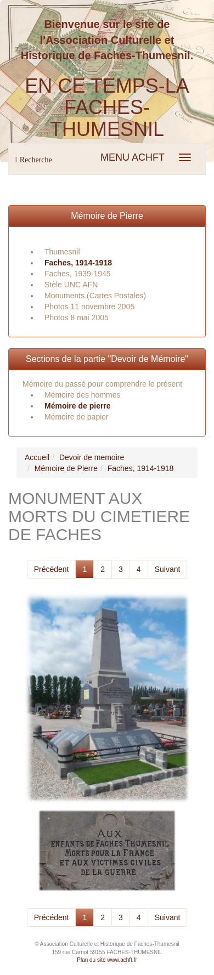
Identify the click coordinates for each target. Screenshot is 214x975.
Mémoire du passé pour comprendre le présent (102, 383)
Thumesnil (62, 251)
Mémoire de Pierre (107, 215)
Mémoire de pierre (77, 405)
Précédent (51, 569)
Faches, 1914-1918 (78, 262)
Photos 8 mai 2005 (76, 317)
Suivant (168, 569)
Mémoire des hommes (82, 394)
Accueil (37, 457)
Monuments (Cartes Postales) (95, 295)
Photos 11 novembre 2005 (89, 306)
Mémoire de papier (76, 416)
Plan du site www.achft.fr (107, 960)
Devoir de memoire (91, 457)
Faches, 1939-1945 (77, 273)
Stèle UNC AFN (71, 284)
